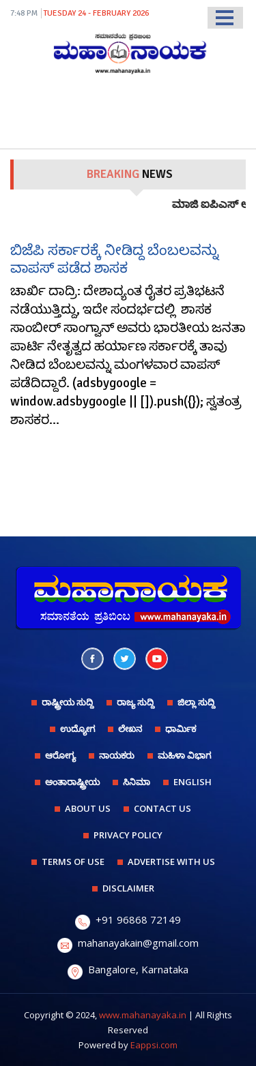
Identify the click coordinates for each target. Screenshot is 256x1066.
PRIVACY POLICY (128, 835)
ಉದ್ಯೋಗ (77, 728)
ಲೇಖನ (130, 728)
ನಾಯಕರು (116, 755)
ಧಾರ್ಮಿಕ (180, 728)
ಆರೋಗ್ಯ (60, 755)
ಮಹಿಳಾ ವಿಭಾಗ (184, 755)
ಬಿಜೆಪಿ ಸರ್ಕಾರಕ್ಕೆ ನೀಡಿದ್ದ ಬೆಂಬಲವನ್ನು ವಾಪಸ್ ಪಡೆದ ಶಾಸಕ (114, 258)
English (192, 782)
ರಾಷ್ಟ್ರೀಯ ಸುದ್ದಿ (68, 702)
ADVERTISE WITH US (171, 861)
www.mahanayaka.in (142, 1015)
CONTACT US (162, 808)
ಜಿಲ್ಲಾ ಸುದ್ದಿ (196, 702)
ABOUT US (88, 808)
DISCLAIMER (128, 888)
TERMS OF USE (73, 861)
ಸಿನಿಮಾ (136, 782)
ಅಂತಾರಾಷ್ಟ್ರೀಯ (72, 782)
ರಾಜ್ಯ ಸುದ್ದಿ (135, 702)
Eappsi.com (153, 1045)
